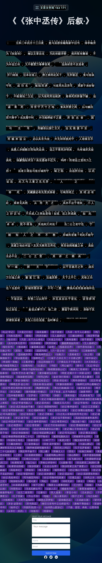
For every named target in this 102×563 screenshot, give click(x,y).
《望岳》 (71, 451)
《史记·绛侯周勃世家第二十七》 (18, 436)
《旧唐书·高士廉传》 (83, 376)
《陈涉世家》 (34, 466)
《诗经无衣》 (67, 481)
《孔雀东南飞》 (86, 395)
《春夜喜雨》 (8, 354)
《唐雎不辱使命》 (81, 503)
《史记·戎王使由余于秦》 (21, 406)
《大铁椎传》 (8, 499)
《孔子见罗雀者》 (82, 447)
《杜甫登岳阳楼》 (16, 466)
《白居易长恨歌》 (33, 455)
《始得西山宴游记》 (53, 507)
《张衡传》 (34, 511)
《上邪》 (18, 455)
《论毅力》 (60, 354)
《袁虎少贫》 (64, 440)
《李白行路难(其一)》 (63, 388)
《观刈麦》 (32, 481)
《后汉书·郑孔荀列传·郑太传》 (17, 388)
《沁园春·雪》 (65, 462)
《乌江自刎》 (92, 496)
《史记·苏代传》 (42, 402)
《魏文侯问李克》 (81, 440)
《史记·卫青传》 (45, 414)
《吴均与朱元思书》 (16, 343)
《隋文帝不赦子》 (27, 451)
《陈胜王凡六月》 (61, 402)
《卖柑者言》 (74, 354)
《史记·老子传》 (21, 417)
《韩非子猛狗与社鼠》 (33, 369)
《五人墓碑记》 (58, 335)
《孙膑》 (57, 395)
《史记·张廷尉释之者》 (43, 432)
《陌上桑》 (44, 451)
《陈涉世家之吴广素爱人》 (74, 466)
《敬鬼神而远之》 (43, 354)
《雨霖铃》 (47, 511)
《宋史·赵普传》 (14, 503)
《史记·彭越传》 (40, 417)
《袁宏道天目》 (84, 388)
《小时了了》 (48, 440)
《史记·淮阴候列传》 (47, 406)
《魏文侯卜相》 (78, 421)
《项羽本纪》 (59, 470)
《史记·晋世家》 (33, 425)
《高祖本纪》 (15, 470)
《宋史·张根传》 (21, 380)
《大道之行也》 (25, 332)
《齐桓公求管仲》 (47, 462)
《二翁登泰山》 (32, 443)
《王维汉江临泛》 (30, 458)
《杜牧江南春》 (85, 451)
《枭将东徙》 (70, 395)
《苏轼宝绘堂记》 (41, 380)
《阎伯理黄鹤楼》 (28, 399)
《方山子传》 (33, 496)
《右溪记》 (42, 365)
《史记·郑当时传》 (20, 429)
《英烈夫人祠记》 (61, 447)
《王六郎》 (77, 485)
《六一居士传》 (58, 350)
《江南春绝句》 (88, 350)
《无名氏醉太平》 (33, 488)
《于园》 (13, 399)
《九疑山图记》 (86, 443)
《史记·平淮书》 (81, 402)
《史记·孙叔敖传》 (20, 432)
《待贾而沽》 (15, 488)
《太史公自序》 (50, 466)
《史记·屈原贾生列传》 (87, 473)
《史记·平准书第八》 (22, 402)
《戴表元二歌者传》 (79, 369)
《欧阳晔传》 (69, 443)
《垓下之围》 (38, 485)
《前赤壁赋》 (13, 458)
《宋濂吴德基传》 (64, 384)
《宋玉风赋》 (15, 391)
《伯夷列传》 (27, 365)
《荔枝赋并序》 (24, 354)
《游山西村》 (73, 455)
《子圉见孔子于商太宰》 (69, 361)
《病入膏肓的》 (60, 496)
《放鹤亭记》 (38, 358)
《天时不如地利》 (25, 499)
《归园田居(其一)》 (31, 507)
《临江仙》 (31, 462)
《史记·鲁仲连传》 (69, 406)
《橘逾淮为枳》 (67, 488)
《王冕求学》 (28, 361)
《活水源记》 (86, 492)
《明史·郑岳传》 (60, 380)
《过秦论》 (42, 492)
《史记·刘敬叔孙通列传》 (52, 399)
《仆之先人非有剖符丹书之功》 (72, 414)
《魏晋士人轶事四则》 (58, 485)
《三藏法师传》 (75, 335)
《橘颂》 (28, 335)
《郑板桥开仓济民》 (82, 436)
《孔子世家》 (18, 496)
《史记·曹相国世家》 (79, 425)
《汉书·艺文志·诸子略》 (23, 373)
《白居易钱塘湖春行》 (53, 458)
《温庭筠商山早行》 (54, 455)
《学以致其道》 (21, 358)
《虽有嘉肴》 (41, 332)
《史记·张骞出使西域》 (82, 410)
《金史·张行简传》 (61, 376)
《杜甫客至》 (17, 462)
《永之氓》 (88, 354)
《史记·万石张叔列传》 (55, 425)
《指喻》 (46, 496)
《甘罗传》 (32, 395)
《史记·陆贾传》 (14, 425)
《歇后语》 (12, 339)
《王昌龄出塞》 (82, 499)
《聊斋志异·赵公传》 (19, 384)
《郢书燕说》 (31, 503)
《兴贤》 (28, 350)
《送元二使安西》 (25, 492)
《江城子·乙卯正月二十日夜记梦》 (64, 358)
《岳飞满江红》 (74, 458)
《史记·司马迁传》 (67, 432)
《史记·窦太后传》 (88, 432)
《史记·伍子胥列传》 (61, 417)
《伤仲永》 (73, 350)
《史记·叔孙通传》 (46, 473)
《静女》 (80, 481)
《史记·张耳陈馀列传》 (13, 410)
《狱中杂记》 (91, 358)
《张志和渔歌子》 (45, 361)
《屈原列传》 (41, 350)
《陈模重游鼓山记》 (56, 369)
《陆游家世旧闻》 (25, 376)
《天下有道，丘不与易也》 (63, 391)
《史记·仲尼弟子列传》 (13, 421)
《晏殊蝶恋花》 (64, 499)
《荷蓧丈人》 (58, 451)
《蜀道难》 (22, 346)
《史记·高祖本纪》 (10, 477)
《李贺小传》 (71, 492)
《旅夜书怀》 (85, 391)
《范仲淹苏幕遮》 (15, 395)
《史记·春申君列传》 (37, 421)
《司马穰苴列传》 (31, 477)
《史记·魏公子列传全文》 (75, 429)
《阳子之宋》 (77, 496)
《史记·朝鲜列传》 (36, 410)
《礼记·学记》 (8, 332)
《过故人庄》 (51, 488)
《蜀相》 (91, 481)
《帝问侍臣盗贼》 (10, 369)
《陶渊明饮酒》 (42, 388)
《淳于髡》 (45, 395)
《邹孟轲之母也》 (15, 440)
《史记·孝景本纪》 (59, 421)
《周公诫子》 (66, 365)
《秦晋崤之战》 (37, 346)
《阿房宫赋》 (41, 335)
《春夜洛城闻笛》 (86, 488)
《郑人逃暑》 (56, 492)
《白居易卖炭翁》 (20, 485)
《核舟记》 (14, 507)
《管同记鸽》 (43, 376)
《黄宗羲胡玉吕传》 (47, 373)
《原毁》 (18, 350)
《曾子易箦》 (57, 332)
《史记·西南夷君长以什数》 (46, 429)
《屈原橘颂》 (35, 343)
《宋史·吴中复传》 (51, 443)
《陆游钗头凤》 (16, 481)
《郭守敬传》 (43, 436)
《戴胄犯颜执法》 (60, 436)
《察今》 (79, 365)
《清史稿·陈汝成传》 (42, 384)
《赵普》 (51, 346)
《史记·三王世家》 (90, 406)
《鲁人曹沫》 (44, 470)
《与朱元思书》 (14, 335)
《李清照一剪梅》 (10, 361)
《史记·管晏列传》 (25, 473)
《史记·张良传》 (27, 414)
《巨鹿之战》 (74, 477)
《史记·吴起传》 (66, 473)
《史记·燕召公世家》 (58, 410)
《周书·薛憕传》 (79, 380)
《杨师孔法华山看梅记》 (88, 384)
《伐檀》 (54, 481)
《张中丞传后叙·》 (85, 346)
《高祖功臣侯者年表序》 (86, 417)
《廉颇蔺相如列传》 (70, 343)
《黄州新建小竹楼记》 (36, 391)
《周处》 (44, 481)
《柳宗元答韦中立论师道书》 (55, 503)
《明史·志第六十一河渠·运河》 (76, 373)
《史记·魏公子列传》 (78, 470)
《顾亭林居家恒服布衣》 (38, 447)
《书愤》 (53, 365)
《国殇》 (89, 485)
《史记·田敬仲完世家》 (54, 477)
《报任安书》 (8, 346)
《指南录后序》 (65, 346)
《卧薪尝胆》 (33, 440)
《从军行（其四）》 (16, 511)
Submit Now (51, 553)
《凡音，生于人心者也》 (78, 332)
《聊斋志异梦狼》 (45, 499)
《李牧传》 (30, 470)
